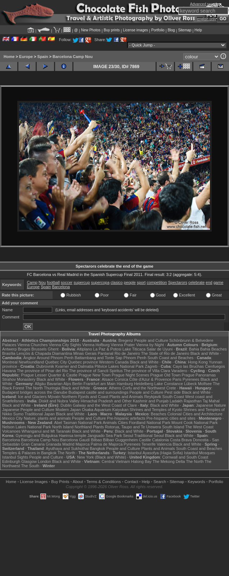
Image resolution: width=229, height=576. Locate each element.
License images (135, 30)
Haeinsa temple (72, 435)
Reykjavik (152, 396)
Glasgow (29, 461)
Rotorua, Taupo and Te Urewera (133, 427)
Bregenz (125, 340)
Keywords (196, 481)
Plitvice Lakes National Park (119, 366)
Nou (42, 282)
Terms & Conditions (103, 481)
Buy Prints (60, 481)
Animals (110, 422)
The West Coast (199, 427)
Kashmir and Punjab (151, 401)
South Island (173, 427)
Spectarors (177, 282)
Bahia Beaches (213, 349)
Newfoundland (31, 362)
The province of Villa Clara (147, 371)
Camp (32, 282)
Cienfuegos (215, 366)
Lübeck (190, 383)
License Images (34, 481)
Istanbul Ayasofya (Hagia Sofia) (155, 453)
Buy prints (112, 30)
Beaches (158, 414)
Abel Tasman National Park (78, 422)
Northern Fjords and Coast (85, 396)
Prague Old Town (165, 375)
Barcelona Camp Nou (73, 56)
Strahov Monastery (18, 379)
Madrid (68, 444)
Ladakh (176, 401)
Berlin (77, 383)
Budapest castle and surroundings (98, 392)
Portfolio (158, 30)
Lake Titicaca (133, 349)
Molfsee (205, 383)
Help (198, 30)
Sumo (18, 414)
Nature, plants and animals (47, 418)
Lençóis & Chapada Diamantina (44, 353)
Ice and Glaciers (32, 396)
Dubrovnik (45, 366)
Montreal (10, 362)
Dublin (66, 405)
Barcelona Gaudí (75, 440)
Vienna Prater (123, 345)
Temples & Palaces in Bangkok (29, 453)
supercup (81, 282)
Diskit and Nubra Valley (59, 401)
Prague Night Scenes (130, 375)
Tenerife (149, 444)
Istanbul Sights (15, 457)
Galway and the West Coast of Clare (105, 405)
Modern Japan (68, 409)
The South (30, 466)
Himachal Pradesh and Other (106, 401)
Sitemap (185, 30)
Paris (176, 379)
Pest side (173, 392)
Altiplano (84, 349)
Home (9, 56)
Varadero (179, 371)
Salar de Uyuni (159, 349)
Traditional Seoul (149, 435)
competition (157, 282)
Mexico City (12, 418)
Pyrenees (191, 379)
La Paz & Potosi (107, 349)
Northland (83, 427)
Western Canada (114, 362)
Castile (145, 440)
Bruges (24, 349)
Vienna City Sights (65, 345)
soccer (66, 282)
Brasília (8, 353)
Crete (171, 388)
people (130, 282)
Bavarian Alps (59, 383)
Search (159, 481)
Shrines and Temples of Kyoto (156, 409)
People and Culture (151, 340)
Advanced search (204, 4)
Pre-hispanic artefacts (126, 418)
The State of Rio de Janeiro (165, 353)
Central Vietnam (116, 461)
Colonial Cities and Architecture (195, 414)
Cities (123, 422)
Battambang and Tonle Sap (98, 358)
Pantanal (105, 353)
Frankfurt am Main (100, 383)
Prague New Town (94, 375)
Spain (42, 56)
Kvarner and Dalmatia (74, 366)
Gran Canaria (33, 444)
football (53, 282)
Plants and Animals (126, 396)
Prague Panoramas (199, 375)
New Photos (90, 30)
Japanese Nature (211, 405)
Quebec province (83, 362)
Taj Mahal (211, 401)
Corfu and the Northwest (143, 388)
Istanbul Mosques (199, 453)
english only (206, 19)
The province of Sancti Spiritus (96, 371)
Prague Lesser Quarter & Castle (49, 375)
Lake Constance (168, 383)
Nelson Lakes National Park (26, 427)
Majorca (83, 444)
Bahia (194, 349)
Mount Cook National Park (194, 422)
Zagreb (151, 366)
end (209, 282)
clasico (117, 282)
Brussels (38, 349)
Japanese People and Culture (28, 409)
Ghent (53, 349)
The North (34, 388)
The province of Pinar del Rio (42, 371)
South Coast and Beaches (170, 358)
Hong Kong (198, 362)
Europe (26, 56)
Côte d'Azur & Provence (150, 379)
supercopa (100, 282)
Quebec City (56, 362)
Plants (98, 427)
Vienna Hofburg (95, 345)
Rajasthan (193, 401)
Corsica (121, 379)
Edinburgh (11, 461)
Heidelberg (143, 383)
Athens (115, 388)
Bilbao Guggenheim (120, 440)
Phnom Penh (135, 358)
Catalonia (160, 440)
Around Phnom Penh (55, 358)
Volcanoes (11, 431)
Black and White (204, 353)
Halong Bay (141, 461)
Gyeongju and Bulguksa (36, 435)
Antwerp (9, 349)
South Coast (173, 396)
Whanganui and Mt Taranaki (46, 431)
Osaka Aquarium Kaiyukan (105, 409)
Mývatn (54, 396)
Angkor (29, 358)
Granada (53, 444)
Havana (9, 371)
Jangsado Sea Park (104, 435)
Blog (171, 30)
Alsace (107, 379)
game (219, 282)
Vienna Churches (32, 345)
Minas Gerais (85, 353)
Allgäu (40, 383)
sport (141, 282)
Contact (131, 481)
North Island (62, 427)
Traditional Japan (39, 414)
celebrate (196, 282)
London (44, 461)
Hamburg (125, 383)
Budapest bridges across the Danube (34, 392)
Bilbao (96, 440)
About (78, 481)
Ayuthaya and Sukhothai (67, 448)
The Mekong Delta (169, 461)
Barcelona (61, 287)
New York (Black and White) (101, 457)
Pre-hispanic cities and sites (171, 418)
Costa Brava (181, 440)
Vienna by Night (150, 345)
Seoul (128, 435)
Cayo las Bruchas (188, 366)
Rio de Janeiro (127, 353)
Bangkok (97, 448)
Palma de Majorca (107, 444)
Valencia (164, 444)
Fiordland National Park (149, 422)
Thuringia (52, 388)
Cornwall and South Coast (185, 457)
